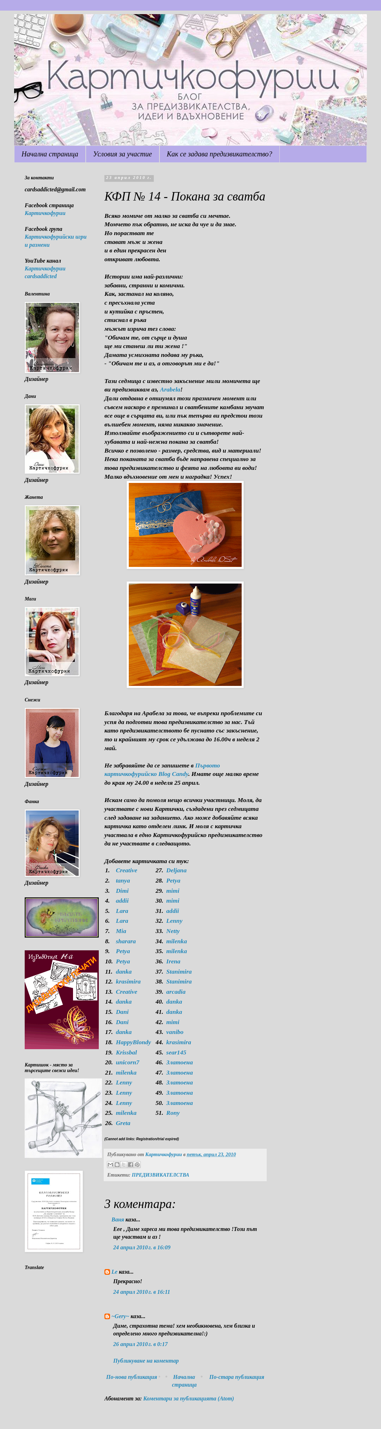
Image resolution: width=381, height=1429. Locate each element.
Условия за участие (122, 154)
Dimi (122, 890)
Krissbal (126, 1052)
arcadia (176, 991)
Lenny (174, 920)
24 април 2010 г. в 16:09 (141, 1247)
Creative (126, 870)
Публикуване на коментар (146, 1361)
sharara (126, 941)
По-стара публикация (236, 1377)
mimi (172, 890)
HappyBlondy (133, 1042)
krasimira (128, 981)
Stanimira (179, 971)
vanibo (174, 1031)
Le (114, 1272)
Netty (173, 930)
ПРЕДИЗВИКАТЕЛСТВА (160, 1175)
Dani (122, 1011)
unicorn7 (127, 1062)
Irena (173, 961)
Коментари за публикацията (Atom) (188, 1398)
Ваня (117, 1219)
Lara (122, 910)
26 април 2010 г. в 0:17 (140, 1344)
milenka (176, 941)
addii (122, 900)
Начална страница (50, 154)
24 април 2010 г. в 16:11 (141, 1292)
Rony (173, 1112)
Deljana (176, 870)
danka (124, 971)
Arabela (170, 389)
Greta (123, 1122)
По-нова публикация (131, 1377)
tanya (123, 880)
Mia (121, 930)
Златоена (179, 1062)
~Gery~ (120, 1316)
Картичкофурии (45, 213)
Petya (173, 880)
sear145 (176, 1052)
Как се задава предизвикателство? (219, 154)
